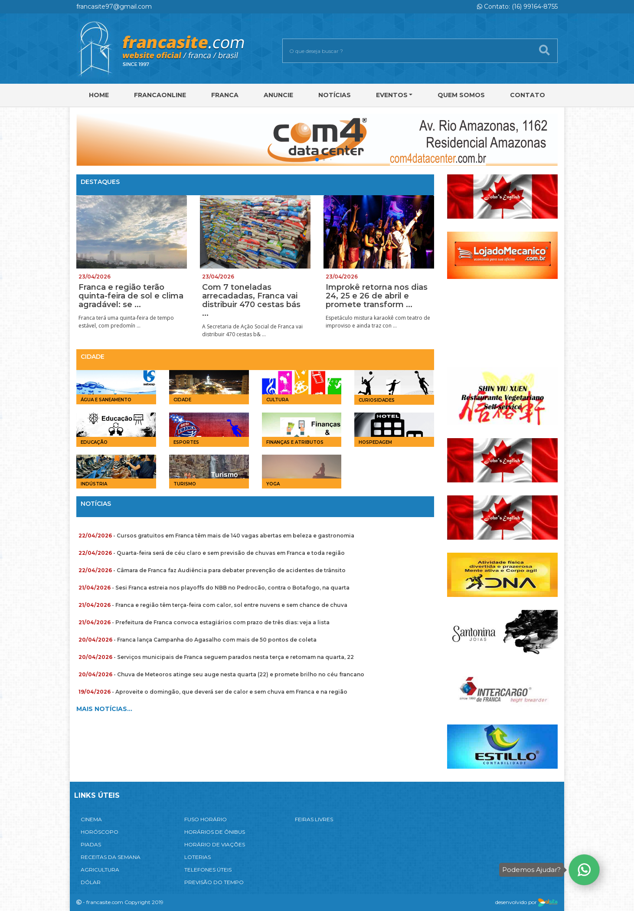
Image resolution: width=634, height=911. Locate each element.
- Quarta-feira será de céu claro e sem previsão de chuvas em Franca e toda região (211, 553)
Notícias (334, 95)
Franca (225, 95)
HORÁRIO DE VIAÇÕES (214, 844)
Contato (527, 95)
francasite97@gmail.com (114, 6)
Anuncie (278, 95)
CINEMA (91, 819)
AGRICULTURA (100, 869)
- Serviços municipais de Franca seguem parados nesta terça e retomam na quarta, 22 (216, 657)
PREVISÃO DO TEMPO (214, 882)
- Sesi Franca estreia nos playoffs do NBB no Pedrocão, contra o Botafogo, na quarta (214, 587)
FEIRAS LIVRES (314, 819)
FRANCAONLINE (160, 95)
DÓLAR (91, 882)
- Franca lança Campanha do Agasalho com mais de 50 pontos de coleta (197, 639)
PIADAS (91, 844)
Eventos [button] (392, 95)
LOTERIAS (197, 857)
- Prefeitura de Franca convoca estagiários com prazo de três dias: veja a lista (204, 622)
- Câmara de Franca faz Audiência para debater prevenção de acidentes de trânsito (212, 570)
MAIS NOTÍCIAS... (104, 709)
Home (99, 95)
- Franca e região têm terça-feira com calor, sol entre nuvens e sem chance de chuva (212, 605)
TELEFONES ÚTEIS (208, 869)
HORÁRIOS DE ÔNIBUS (214, 832)
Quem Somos (461, 95)
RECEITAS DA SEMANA (111, 857)
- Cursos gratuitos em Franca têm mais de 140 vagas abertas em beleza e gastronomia (216, 535)
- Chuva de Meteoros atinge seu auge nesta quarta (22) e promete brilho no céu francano (221, 674)
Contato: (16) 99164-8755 (517, 6)
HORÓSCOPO (99, 832)
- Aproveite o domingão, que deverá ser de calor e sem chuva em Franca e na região (212, 691)
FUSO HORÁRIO (205, 819)
